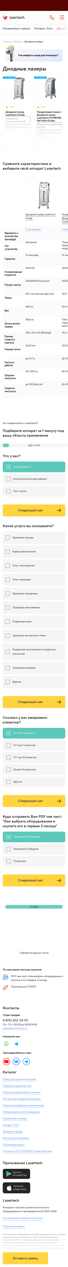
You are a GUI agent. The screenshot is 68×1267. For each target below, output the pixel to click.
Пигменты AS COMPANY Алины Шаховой (27, 1151)
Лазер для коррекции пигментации (23, 1105)
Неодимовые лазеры (16, 28)
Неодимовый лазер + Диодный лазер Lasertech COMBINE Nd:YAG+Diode (49, 116)
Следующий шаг (40, 510)
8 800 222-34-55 (15, 1020)
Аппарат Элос (43, 28)
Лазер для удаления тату (17, 1086)
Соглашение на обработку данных (23, 1218)
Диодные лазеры (13, 1131)
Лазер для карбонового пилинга (21, 1092)
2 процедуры (33, 229)
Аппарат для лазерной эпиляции (22, 1099)
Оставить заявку (25, 1258)
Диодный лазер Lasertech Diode (15, 113)
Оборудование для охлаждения (21, 1112)
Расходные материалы (16, 1138)
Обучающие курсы (14, 1144)
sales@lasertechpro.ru (15, 1028)
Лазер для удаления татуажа (19, 1079)
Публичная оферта (14, 1226)
